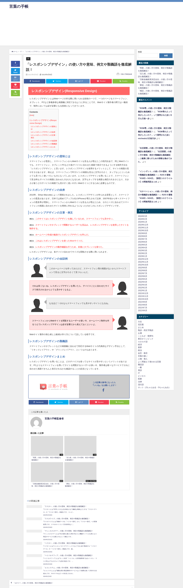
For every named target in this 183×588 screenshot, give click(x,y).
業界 (140, 347)
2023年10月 (143, 230)
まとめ (141, 327)
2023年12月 (143, 225)
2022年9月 (142, 268)
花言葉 (141, 324)
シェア (15, 63)
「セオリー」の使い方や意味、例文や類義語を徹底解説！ (38, 533)
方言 (140, 322)
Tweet (15, 71)
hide (32, 115)
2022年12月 (143, 259)
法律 (140, 382)
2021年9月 (142, 302)
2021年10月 (143, 299)
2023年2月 (142, 253)
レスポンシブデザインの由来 (43, 132)
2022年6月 (142, 276)
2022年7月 (142, 273)
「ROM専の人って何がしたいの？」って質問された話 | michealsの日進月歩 (155, 135)
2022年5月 (142, 279)
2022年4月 (142, 282)
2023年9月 (142, 233)
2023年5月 (142, 245)
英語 (140, 370)
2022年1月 (142, 290)
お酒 (140, 333)
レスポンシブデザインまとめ (43, 147)
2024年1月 (142, 222)
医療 (140, 379)
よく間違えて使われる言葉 (149, 362)
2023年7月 (142, 239)
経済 (140, 344)
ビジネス (142, 376)
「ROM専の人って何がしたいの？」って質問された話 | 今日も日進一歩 (155, 115)
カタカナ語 (143, 342)
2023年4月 (142, 248)
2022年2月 (142, 288)
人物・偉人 (143, 359)
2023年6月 (142, 242)
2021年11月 (143, 296)
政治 (140, 350)
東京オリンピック (145, 339)
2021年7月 (142, 308)
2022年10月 (143, 265)
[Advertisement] (91, 29)
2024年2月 (142, 219)
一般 (140, 367)
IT (28, 59)
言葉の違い (143, 356)
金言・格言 (143, 353)
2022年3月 (142, 285)
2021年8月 (142, 305)
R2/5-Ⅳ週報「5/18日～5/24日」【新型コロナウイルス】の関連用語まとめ (155, 178)
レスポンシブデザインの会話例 (44, 141)
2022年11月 (143, 262)
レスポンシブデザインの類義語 (44, 144)
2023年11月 (143, 228)
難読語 (141, 364)
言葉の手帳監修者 (126, 74)
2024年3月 (142, 216)
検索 (140, 52)
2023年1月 (142, 256)
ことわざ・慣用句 (145, 336)
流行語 (141, 384)
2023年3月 (142, 250)
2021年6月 (142, 310)
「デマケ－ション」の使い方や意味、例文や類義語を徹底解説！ (102, 540)
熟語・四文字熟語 (145, 330)
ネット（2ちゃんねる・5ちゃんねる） (154, 387)
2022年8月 (142, 270)
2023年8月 (142, 236)
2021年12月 (143, 293)
